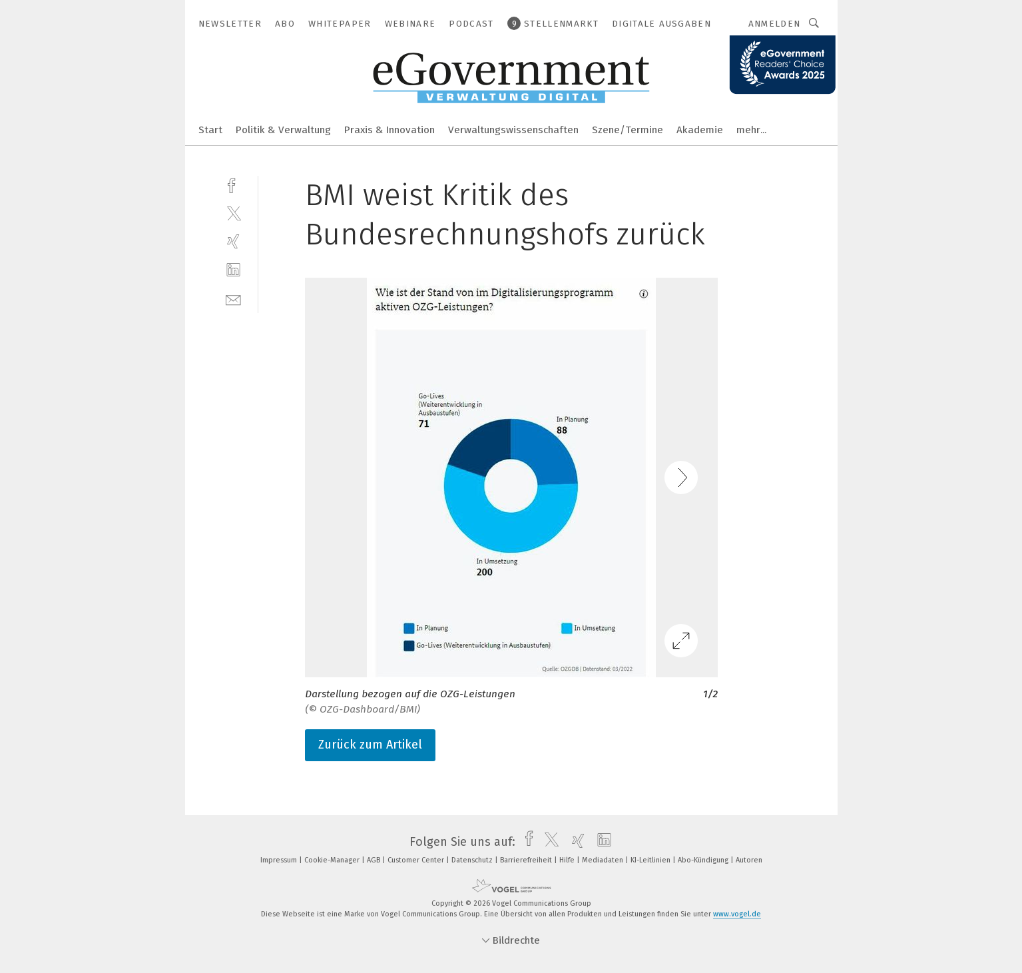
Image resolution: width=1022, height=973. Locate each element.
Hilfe (568, 860)
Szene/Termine (627, 130)
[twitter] (233, 212)
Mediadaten (603, 860)
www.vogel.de (737, 914)
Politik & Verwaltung (283, 130)
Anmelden (774, 23)
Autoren (749, 860)
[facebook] (233, 184)
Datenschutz (473, 860)
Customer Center (416, 860)
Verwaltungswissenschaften (513, 130)
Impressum (279, 860)
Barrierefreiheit (527, 860)
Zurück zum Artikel (370, 744)
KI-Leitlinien (651, 860)
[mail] (233, 298)
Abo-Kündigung (704, 860)
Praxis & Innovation (389, 130)
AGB (374, 860)
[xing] (233, 241)
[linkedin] (233, 270)
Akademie (699, 130)
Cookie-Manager (333, 860)
